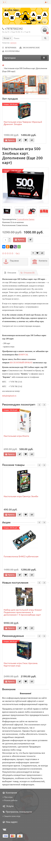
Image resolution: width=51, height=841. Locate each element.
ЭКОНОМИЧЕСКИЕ (29, 47)
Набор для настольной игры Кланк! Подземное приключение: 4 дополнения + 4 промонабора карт (23, 612)
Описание (10, 272)
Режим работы (10, 800)
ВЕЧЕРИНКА (9, 47)
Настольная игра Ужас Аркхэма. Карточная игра (21, 664)
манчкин (13, 43)
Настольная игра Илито (16, 435)
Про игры (8, 797)
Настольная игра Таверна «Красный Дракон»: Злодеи (23, 123)
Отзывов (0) (27, 272)
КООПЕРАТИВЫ (10, 51)
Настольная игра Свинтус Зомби (21, 496)
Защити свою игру (11, 816)
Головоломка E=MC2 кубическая (21, 556)
